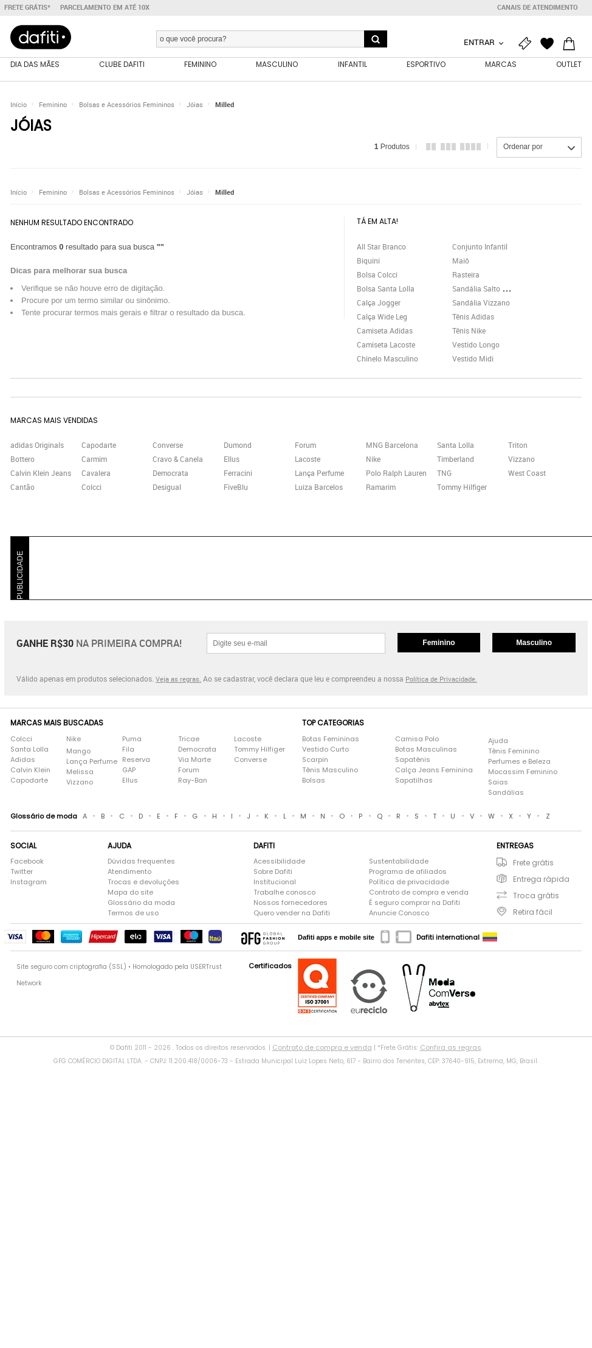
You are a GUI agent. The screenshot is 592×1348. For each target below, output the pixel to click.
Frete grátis (533, 864)
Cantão (22, 489)
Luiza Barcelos (319, 489)
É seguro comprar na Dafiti (414, 904)
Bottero (22, 461)
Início (18, 106)
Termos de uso (133, 914)
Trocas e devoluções (143, 883)
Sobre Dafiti (272, 873)
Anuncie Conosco (399, 914)
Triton (518, 447)
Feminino (53, 106)
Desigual (167, 489)
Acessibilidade (279, 863)
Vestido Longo (476, 346)
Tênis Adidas (473, 318)
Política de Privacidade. (441, 680)
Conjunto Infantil (480, 248)
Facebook (27, 863)
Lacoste (307, 461)
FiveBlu (236, 489)
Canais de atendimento (537, 7)
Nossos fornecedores (290, 904)
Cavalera (96, 475)
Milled (224, 106)
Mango (78, 752)
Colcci (91, 489)
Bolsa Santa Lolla (386, 290)
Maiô (460, 262)
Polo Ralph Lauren (396, 475)
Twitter (21, 873)
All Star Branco (381, 248)
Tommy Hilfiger (462, 489)
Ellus (231, 461)
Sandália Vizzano (481, 304)
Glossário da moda (141, 904)
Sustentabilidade (399, 863)
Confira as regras (450, 1049)
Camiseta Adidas (385, 332)
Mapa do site (130, 894)
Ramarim (381, 489)
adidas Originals (37, 447)
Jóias (195, 106)
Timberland (455, 461)
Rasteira (466, 276)
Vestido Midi (473, 360)
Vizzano (521, 461)
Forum (305, 447)
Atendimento (129, 873)
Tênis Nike (469, 332)
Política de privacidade (409, 883)
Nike (373, 461)
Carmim (94, 461)
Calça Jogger (379, 304)
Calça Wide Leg (382, 318)
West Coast (527, 475)
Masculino (534, 644)
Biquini (368, 262)
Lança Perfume (319, 475)
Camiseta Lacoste (386, 346)
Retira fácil (532, 914)
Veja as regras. (178, 680)
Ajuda (498, 742)
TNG (444, 475)
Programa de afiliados (408, 873)
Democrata (170, 475)
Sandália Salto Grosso (488, 290)
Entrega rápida (541, 881)
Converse (168, 447)
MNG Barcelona (392, 447)
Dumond (238, 447)
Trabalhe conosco (284, 894)
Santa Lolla (455, 447)
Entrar (480, 42)
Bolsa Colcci (377, 276)
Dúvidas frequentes (141, 863)
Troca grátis (536, 897)
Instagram (28, 883)
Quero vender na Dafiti (291, 914)
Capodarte (98, 447)
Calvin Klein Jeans (40, 475)
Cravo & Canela (178, 461)
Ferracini (238, 475)
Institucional (274, 883)
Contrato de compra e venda (419, 894)
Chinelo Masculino (387, 360)
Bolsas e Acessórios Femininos (126, 106)
